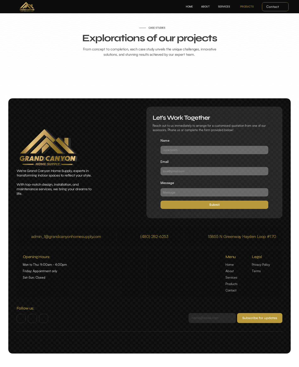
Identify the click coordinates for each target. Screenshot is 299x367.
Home (229, 265)
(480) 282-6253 (154, 236)
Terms (256, 271)
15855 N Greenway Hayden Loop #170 (242, 236)
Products (231, 284)
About (229, 271)
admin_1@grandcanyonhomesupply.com (66, 236)
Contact (231, 290)
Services (231, 277)
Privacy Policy (261, 265)
